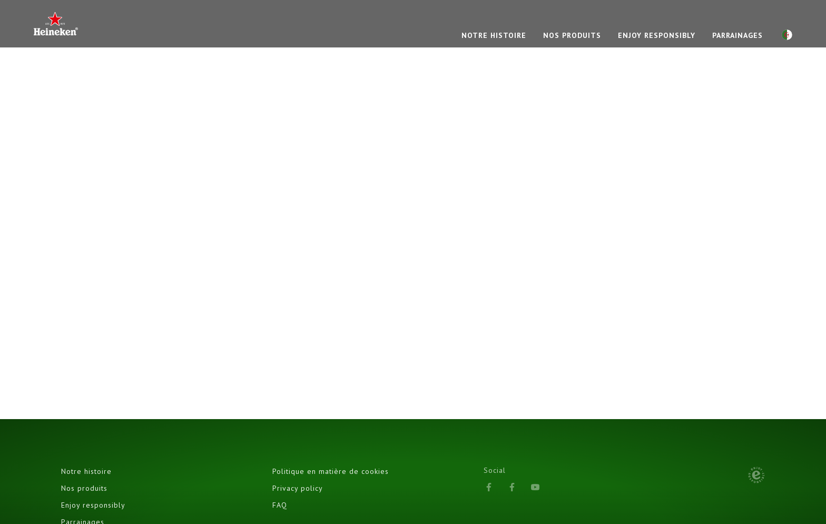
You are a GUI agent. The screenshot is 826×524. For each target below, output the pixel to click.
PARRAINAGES (737, 35)
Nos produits (84, 488)
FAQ (279, 505)
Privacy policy (297, 488)
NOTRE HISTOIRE (493, 35)
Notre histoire (86, 471)
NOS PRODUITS (572, 35)
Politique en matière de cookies (330, 471)
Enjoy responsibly (656, 35)
